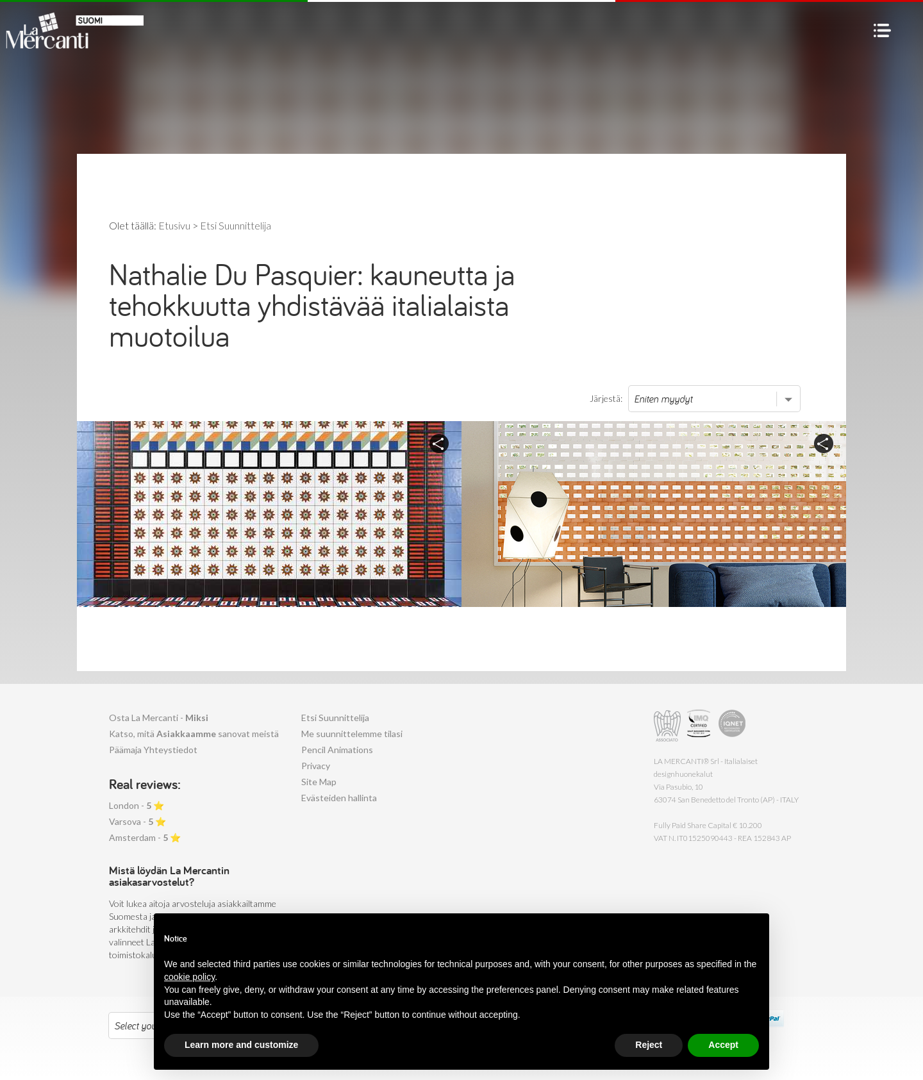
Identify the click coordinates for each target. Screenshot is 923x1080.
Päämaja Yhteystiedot (153, 749)
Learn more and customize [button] (241, 1045)
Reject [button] (648, 1045)
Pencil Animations (337, 749)
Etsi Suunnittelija (335, 717)
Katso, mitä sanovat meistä (194, 733)
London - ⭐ (136, 805)
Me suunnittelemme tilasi (352, 733)
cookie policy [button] (189, 977)
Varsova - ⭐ (137, 821)
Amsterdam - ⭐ (145, 837)
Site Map (319, 781)
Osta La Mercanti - (158, 717)
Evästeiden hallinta (339, 797)
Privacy (315, 765)
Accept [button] (723, 1045)
